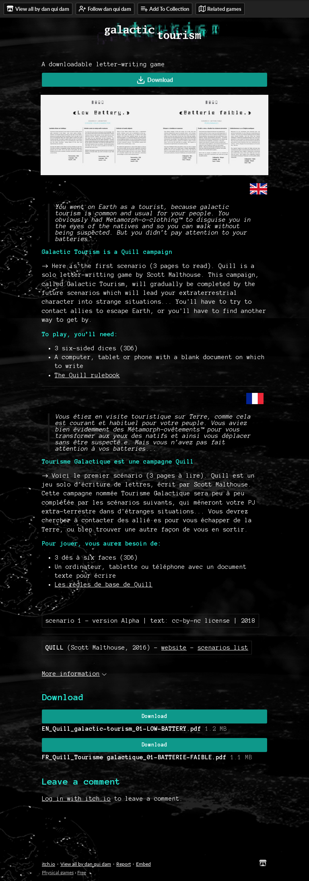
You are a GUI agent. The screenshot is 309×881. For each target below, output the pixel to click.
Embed (143, 864)
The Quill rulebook (87, 375)
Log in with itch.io (76, 798)
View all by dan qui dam (85, 864)
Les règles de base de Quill (103, 584)
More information (74, 673)
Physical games (58, 872)
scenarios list (223, 647)
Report (123, 864)
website (174, 647)
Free (81, 872)
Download (154, 80)
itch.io (48, 864)
